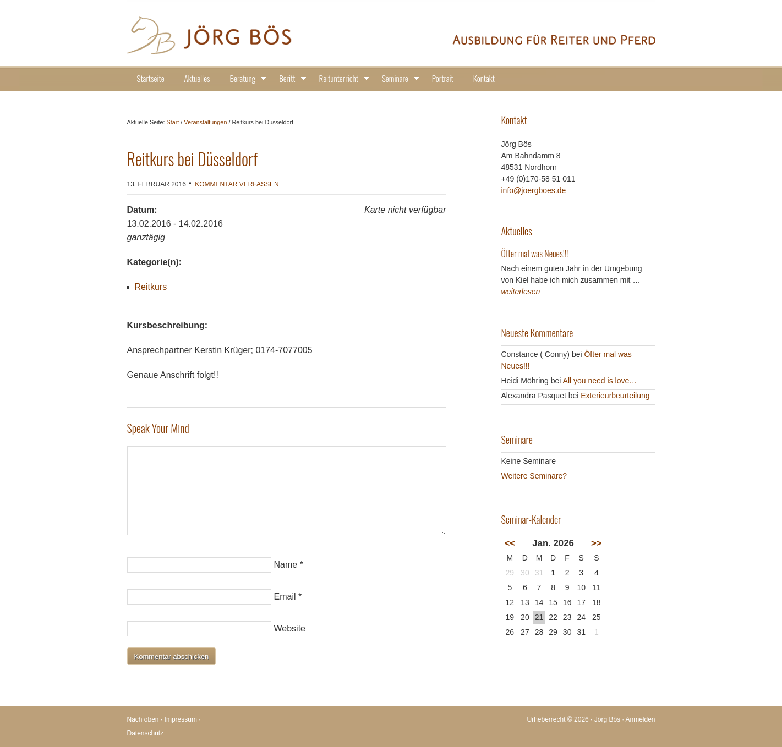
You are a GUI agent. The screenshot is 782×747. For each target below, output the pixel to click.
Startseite (151, 78)
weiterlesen (520, 291)
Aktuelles (197, 78)
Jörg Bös (391, 33)
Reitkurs (151, 287)
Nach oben (143, 719)
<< (510, 543)
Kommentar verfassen (236, 184)
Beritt (289, 80)
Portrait (442, 78)
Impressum (181, 719)
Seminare (397, 80)
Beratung (245, 80)
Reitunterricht (340, 80)
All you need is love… (600, 380)
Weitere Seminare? (534, 475)
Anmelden (640, 719)
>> (596, 543)
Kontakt (484, 78)
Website (290, 628)
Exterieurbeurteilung (615, 395)
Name (286, 564)
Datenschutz (145, 733)
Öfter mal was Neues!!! (534, 253)
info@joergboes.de (533, 190)
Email (285, 596)
